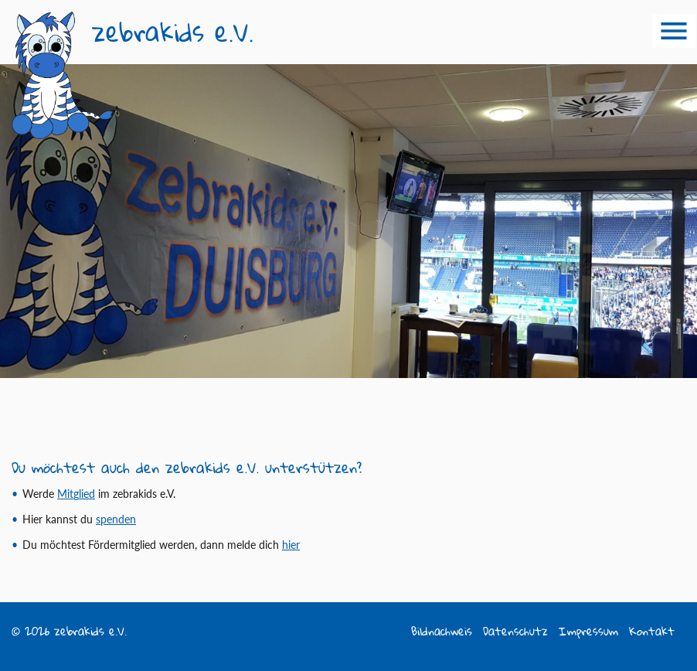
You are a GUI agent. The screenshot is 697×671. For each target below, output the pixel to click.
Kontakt (652, 631)
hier (291, 544)
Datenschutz (515, 631)
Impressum (588, 631)
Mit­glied (76, 493)
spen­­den (116, 519)
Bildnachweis (441, 631)
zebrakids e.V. (172, 32)
